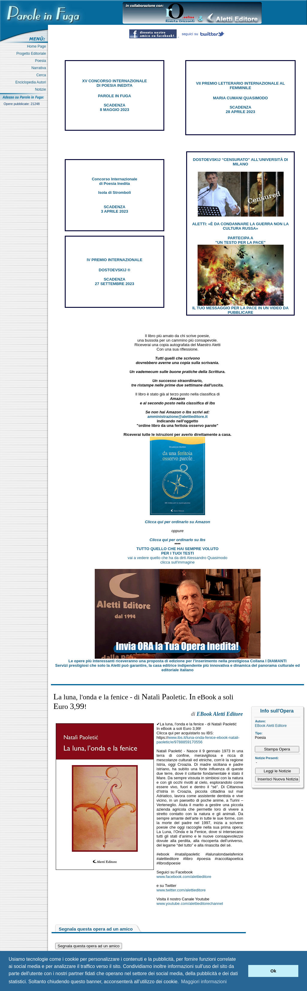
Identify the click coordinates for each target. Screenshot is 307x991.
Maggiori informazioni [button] (204, 981)
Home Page (37, 46)
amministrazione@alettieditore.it (178, 416)
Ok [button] (273, 971)
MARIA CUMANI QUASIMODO (240, 98)
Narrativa (39, 68)
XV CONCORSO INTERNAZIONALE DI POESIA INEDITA (114, 83)
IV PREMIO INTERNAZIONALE (114, 260)
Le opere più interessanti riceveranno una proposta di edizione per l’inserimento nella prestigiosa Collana (177, 661)
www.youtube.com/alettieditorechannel (189, 903)
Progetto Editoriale (32, 53)
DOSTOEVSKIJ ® (114, 270)
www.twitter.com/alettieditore (181, 890)
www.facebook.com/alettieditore (183, 876)
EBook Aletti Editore (271, 726)
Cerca (42, 75)
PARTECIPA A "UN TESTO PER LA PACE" (240, 240)
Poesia (41, 61)
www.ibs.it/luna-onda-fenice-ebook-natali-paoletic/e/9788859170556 (198, 739)
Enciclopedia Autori (31, 82)
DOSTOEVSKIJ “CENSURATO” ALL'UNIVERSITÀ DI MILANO (240, 161)
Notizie (41, 89)
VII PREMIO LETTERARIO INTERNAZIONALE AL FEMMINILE (240, 85)
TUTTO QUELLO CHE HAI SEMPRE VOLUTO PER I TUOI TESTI (177, 551)
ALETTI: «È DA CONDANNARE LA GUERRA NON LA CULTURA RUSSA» (240, 226)
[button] (242, 971)
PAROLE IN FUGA (114, 96)
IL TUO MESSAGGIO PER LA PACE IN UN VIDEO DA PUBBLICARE (240, 310)
